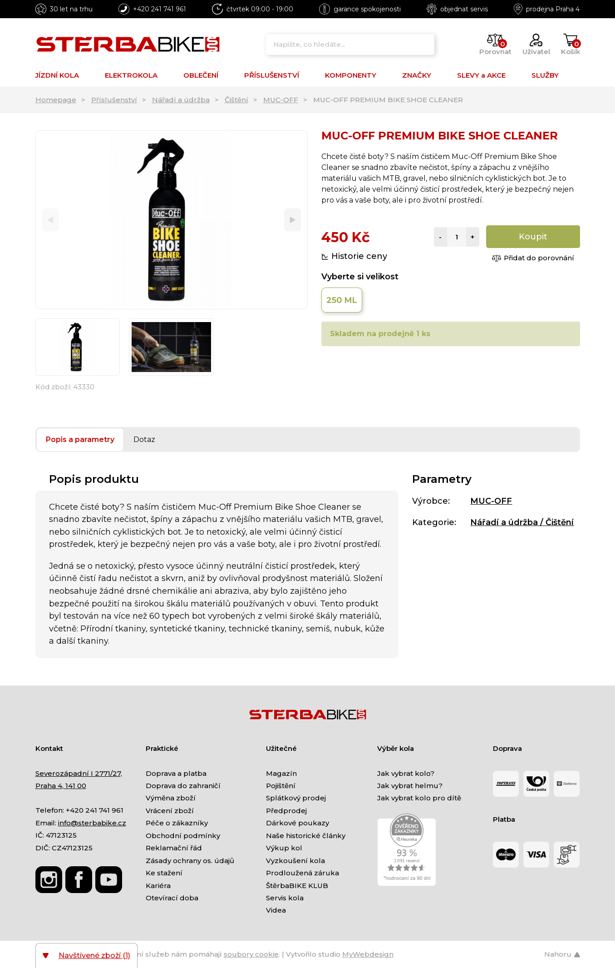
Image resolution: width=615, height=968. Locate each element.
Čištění (236, 99)
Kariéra (158, 885)
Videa (276, 910)
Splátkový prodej (296, 798)
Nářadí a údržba (181, 99)
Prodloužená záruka (302, 873)
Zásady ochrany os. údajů (190, 860)
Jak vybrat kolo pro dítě (419, 798)
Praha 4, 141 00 (60, 785)
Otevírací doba (172, 898)
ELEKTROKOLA (131, 75)
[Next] (292, 220)
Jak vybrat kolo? (405, 773)
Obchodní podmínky (183, 835)
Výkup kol (284, 848)
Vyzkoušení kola (295, 860)
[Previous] (50, 220)
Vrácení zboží (170, 810)
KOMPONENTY (350, 75)
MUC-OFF (280, 99)
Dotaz (144, 439)
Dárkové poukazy (297, 823)
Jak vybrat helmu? (410, 785)
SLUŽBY (545, 75)
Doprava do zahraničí (183, 785)
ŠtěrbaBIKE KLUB (297, 885)
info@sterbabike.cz (92, 823)
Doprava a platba (176, 773)
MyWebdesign (368, 954)
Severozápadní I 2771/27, (78, 773)
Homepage (55, 99)
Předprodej (286, 810)
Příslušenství (114, 99)
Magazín (281, 773)
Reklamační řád (174, 848)
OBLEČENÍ (200, 75)
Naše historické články (305, 835)
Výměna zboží (171, 798)
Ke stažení (164, 873)
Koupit (533, 237)
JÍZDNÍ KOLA (57, 75)
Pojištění (280, 785)
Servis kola (285, 898)
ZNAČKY (416, 75)
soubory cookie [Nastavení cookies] (251, 954)
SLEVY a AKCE (481, 75)
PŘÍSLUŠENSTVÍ (271, 75)
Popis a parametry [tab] (80, 439)
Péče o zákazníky (177, 823)
